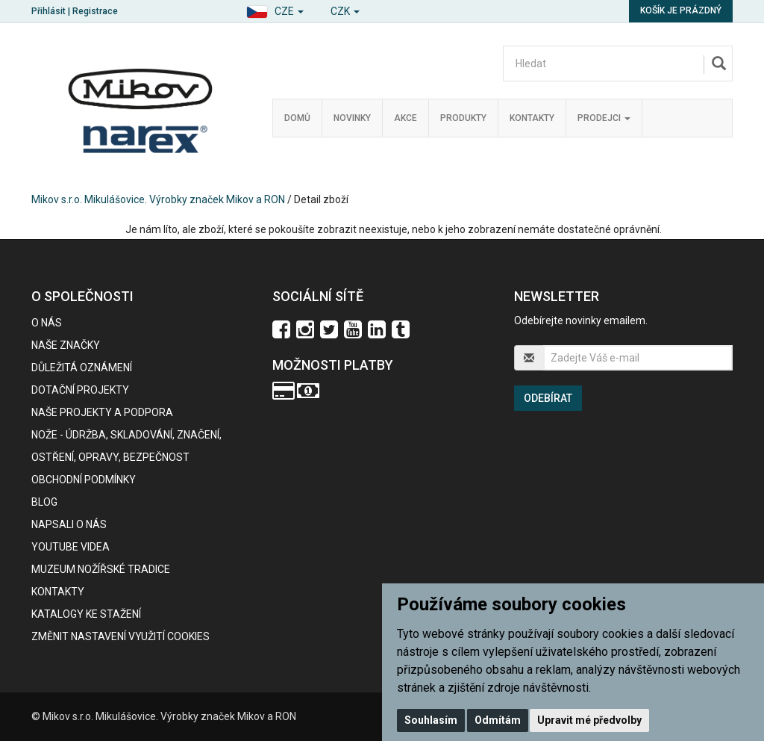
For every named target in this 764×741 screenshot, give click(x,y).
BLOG (44, 502)
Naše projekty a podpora (102, 412)
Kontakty (532, 118)
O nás (46, 323)
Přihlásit (48, 11)
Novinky (352, 118)
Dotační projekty (80, 390)
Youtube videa (70, 547)
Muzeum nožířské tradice (100, 569)
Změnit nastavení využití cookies (120, 636)
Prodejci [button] (603, 118)
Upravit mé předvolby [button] (589, 720)
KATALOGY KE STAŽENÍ (86, 614)
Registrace (95, 11)
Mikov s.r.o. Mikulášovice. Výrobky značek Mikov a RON (158, 199)
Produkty (463, 118)
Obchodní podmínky (83, 480)
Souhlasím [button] (430, 720)
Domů (297, 118)
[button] (275, 9)
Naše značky (65, 345)
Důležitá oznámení (81, 367)
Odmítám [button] (498, 720)
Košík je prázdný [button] (680, 10)
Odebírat (548, 398)
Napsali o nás (69, 524)
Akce (405, 118)
